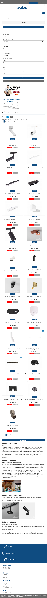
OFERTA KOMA (6, 567)
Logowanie (5, 586)
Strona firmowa (8, 565)
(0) (36, 2)
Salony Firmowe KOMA (8, 570)
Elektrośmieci (6, 583)
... (11, 121)
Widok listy (11, 117)
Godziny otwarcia (10, 553)
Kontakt (10, 547)
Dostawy (5, 582)
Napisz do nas (12, 559)
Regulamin (5, 584)
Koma (3, 18)
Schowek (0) (31, 2)
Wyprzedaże (5, 577)
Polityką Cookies (36, 595)
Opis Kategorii (23, 440)
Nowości (5, 576)
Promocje (5, 574)
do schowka (15, 147)
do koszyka (9, 147)
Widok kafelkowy (7, 117)
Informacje (6, 580)
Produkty (6, 573)
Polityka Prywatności (7, 587)
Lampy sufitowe (18, 18)
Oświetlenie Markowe (10, 18)
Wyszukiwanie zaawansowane (39, 14)
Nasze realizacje (6, 568)
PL (43, 5)
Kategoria (5, 29)
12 (12, 121)
